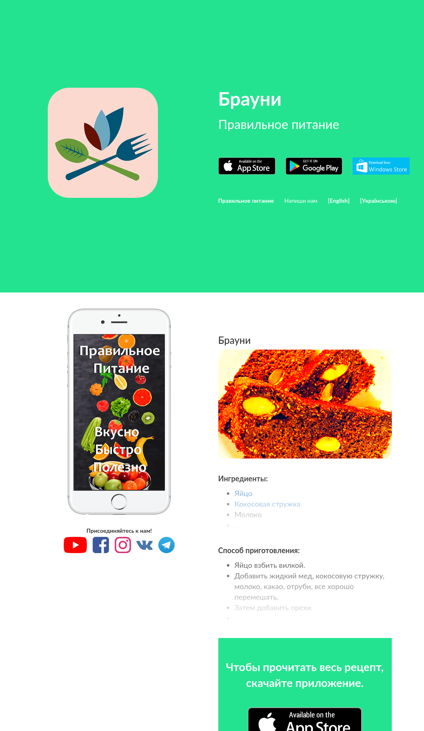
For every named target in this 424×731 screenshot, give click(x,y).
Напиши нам (300, 200)
